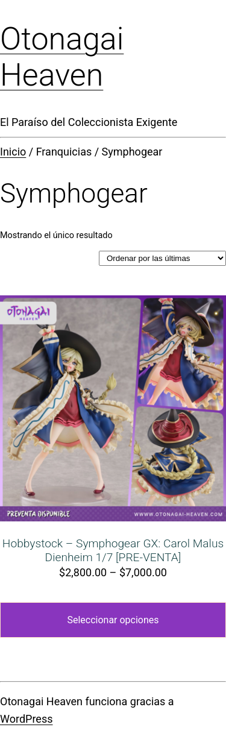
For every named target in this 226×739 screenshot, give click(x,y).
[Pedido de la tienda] (162, 258)
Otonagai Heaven (62, 56)
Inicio (13, 151)
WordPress (26, 718)
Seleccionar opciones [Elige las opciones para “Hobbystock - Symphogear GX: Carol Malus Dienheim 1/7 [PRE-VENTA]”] (113, 620)
